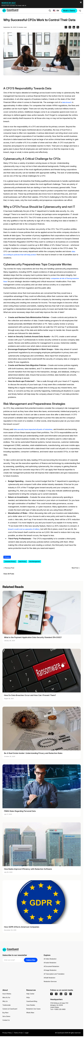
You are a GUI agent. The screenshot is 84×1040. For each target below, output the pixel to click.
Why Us (5, 1002)
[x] (56, 995)
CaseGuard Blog (31, 1002)
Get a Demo (6, 1017)
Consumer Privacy (10, 561)
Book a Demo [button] (69, 11)
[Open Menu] (80, 11)
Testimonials (6, 1006)
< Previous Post (8, 568)
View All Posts (8, 574)
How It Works (6, 995)
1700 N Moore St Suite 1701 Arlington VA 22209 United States (59, 1006)
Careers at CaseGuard (9, 1010)
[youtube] (66, 995)
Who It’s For (6, 998)
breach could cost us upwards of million (25, 529)
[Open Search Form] (49, 11)
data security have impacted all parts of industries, (35, 429)
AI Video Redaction (50, 960)
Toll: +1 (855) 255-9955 (57, 1010)
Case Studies (30, 1006)
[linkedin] (61, 995)
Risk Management (34, 561)
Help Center (30, 995)
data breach (67, 102)
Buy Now (5, 1013)
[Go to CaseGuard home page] (10, 10)
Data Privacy (22, 561)
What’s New (30, 1013)
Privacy (7, 557)
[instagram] (70, 995)
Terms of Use (18, 1034)
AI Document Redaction (51, 967)
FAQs (28, 998)
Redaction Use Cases (33, 1010)
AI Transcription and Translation (54, 975)
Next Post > (76, 568)
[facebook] (51, 995)
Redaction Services (50, 982)
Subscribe (30, 961)
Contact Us (6, 1021)
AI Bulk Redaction (49, 979)
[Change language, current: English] (56, 10)
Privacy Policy (7, 1034)
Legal (26, 1034)
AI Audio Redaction (50, 963)
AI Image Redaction (50, 971)
